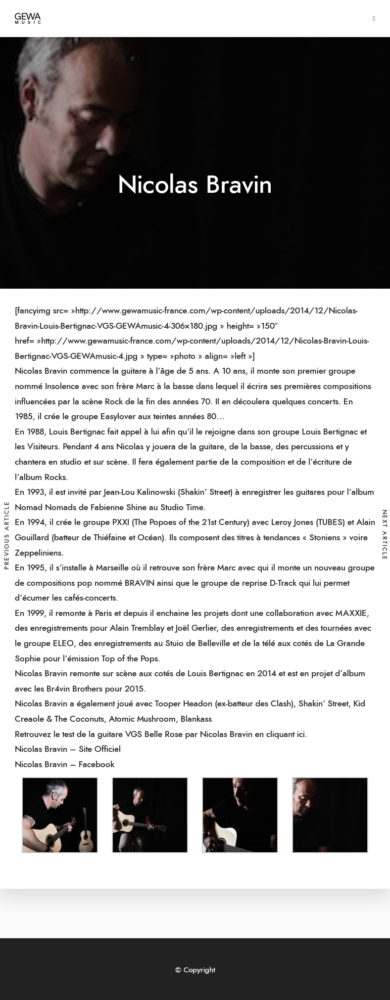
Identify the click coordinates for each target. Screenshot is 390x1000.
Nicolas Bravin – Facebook (64, 764)
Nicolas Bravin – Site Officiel (68, 749)
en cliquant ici (280, 734)
